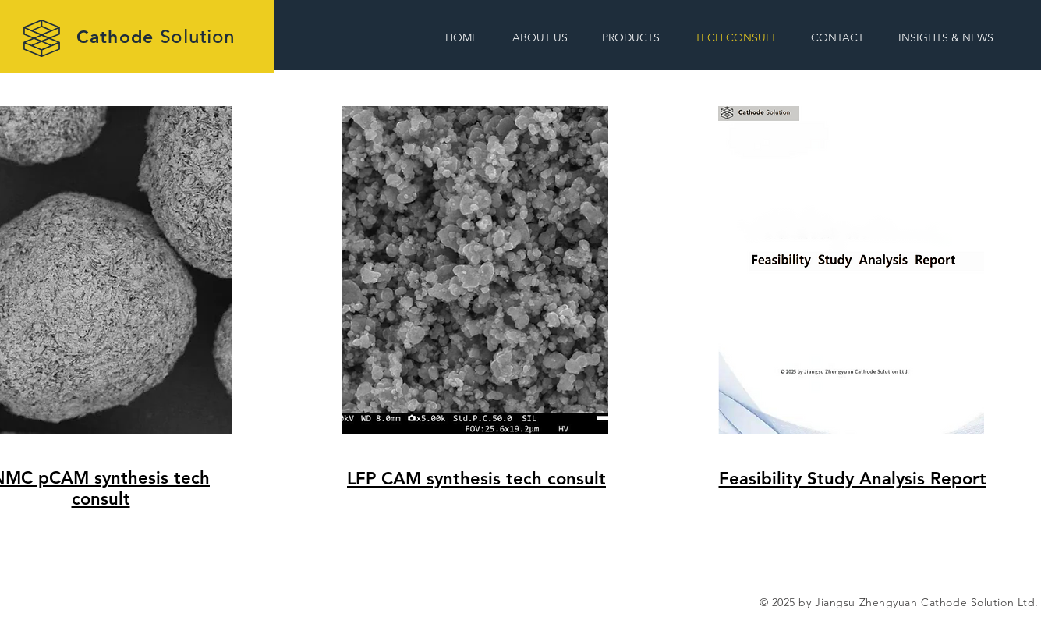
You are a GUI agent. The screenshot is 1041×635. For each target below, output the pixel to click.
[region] (519, 335)
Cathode (155, 37)
